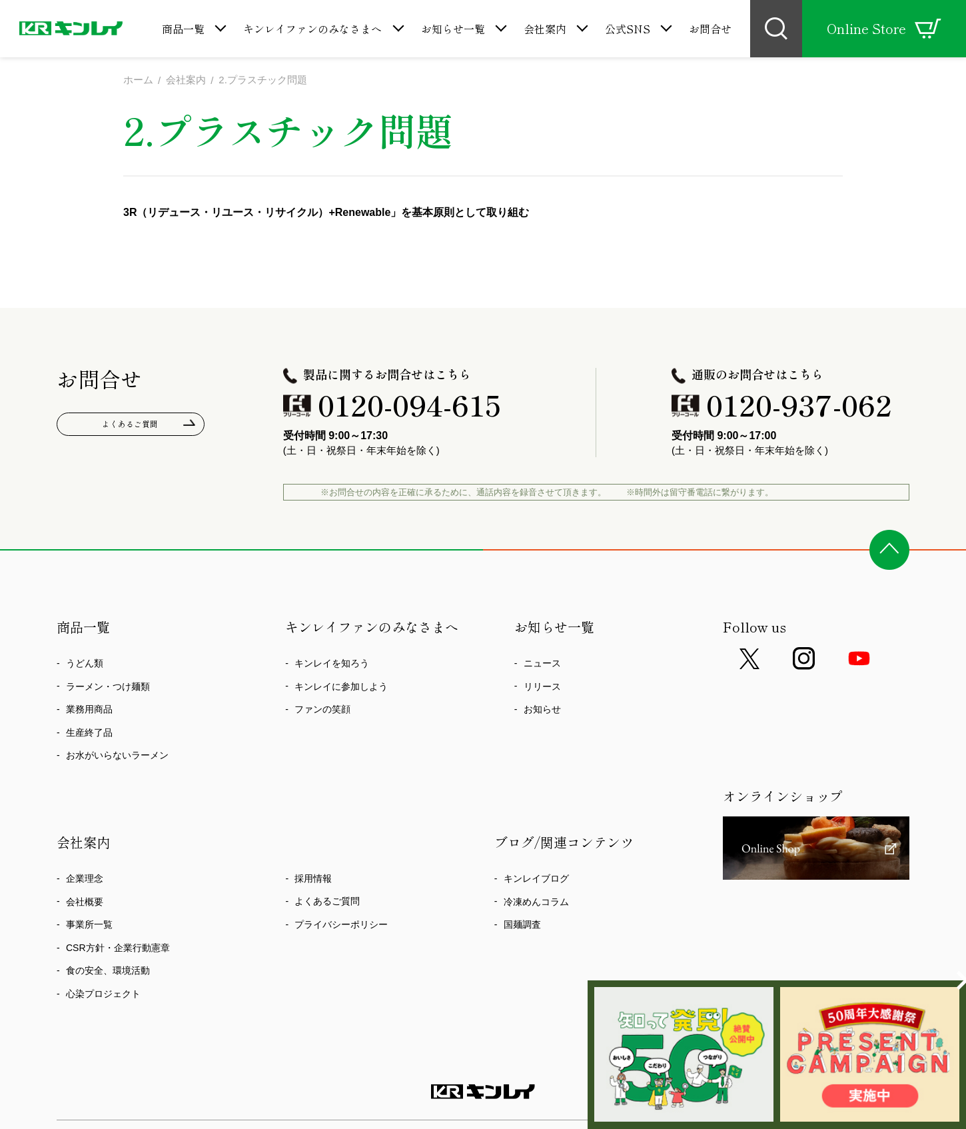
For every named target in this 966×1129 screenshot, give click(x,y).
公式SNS (627, 28)
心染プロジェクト (103, 993)
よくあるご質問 (131, 426)
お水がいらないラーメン (117, 755)
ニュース (542, 663)
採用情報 (313, 878)
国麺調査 (522, 924)
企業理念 (84, 878)
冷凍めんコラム (536, 901)
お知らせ (542, 709)
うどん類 (84, 663)
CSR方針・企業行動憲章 (118, 947)
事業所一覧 (89, 924)
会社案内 (545, 28)
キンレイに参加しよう (341, 686)
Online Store (884, 29)
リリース (542, 686)
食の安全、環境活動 (108, 970)
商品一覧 (183, 28)
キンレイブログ (536, 878)
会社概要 (84, 901)
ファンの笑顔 (322, 709)
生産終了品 (89, 732)
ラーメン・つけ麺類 (108, 686)
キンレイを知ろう (331, 663)
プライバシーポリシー (341, 924)
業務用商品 (89, 709)
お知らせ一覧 (453, 28)
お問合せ (710, 28)
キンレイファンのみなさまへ (312, 28)
